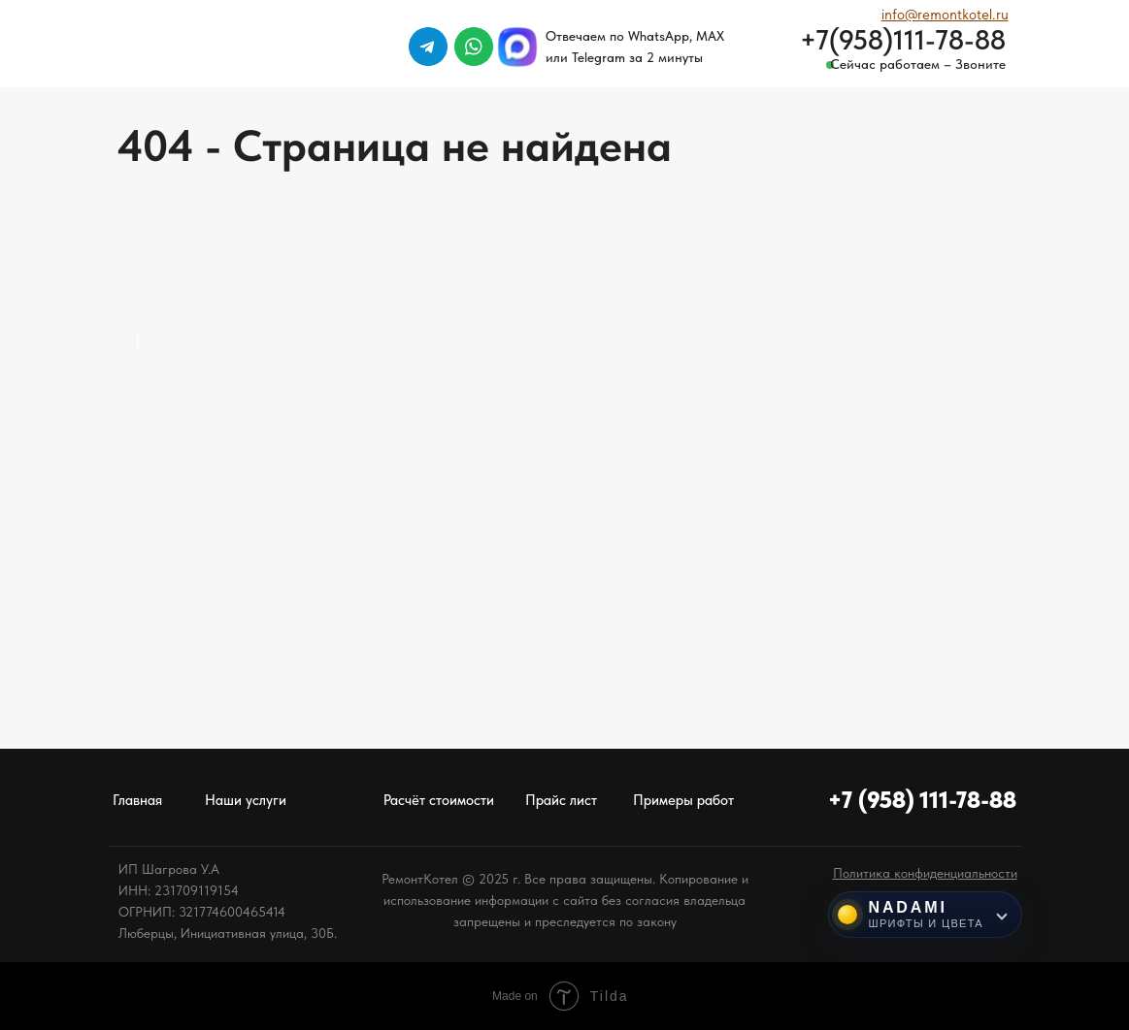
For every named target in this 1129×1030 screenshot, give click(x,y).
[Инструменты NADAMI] (925, 914)
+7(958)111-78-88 (903, 39)
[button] (925, 873)
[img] (1050, 46)
